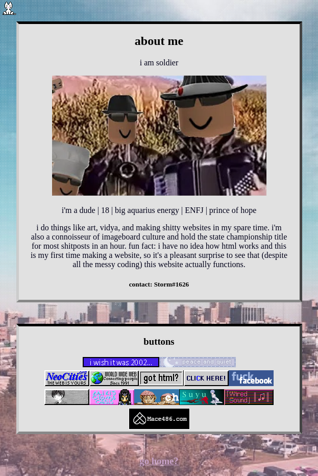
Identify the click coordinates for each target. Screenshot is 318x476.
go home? (158, 461)
